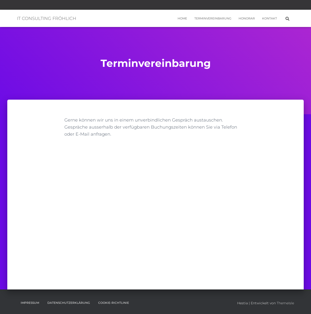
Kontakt (269, 18)
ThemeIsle (285, 303)
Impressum (30, 303)
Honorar (247, 18)
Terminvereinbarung (212, 18)
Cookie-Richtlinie (113, 303)
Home (182, 18)
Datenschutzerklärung (68, 303)
